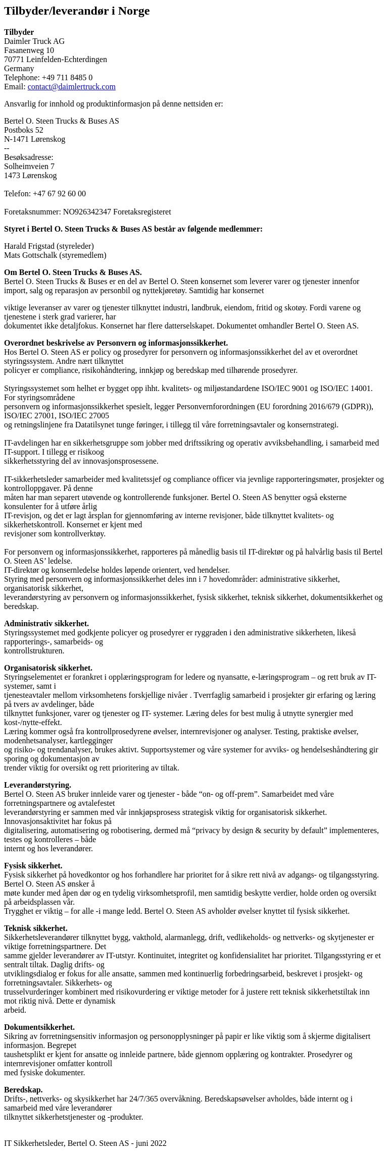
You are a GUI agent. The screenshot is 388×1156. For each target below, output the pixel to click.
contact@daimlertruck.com (72, 86)
